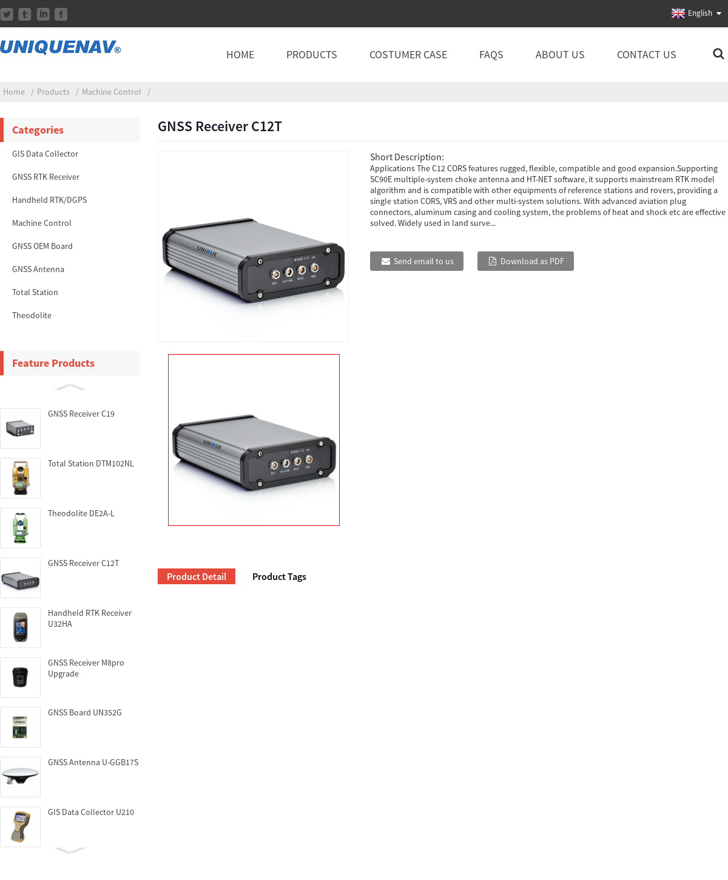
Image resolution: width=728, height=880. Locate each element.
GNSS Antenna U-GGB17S (93, 762)
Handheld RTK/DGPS (49, 199)
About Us (560, 54)
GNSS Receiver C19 (81, 413)
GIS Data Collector (45, 153)
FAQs (491, 54)
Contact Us (646, 54)
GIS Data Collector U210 (91, 812)
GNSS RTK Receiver (45, 176)
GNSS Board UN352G (85, 712)
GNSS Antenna (38, 269)
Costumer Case (408, 54)
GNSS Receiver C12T (83, 563)
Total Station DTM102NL (91, 463)
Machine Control (111, 91)
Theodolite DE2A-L (81, 513)
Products (311, 54)
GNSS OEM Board (42, 245)
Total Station (35, 292)
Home (240, 54)
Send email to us (424, 261)
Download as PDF (532, 261)
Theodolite (32, 315)
